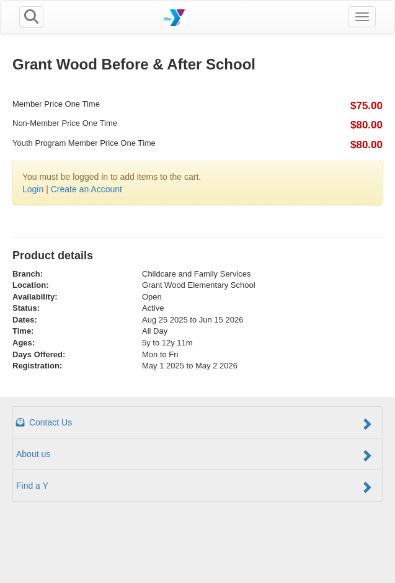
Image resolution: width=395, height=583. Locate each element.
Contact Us (194, 423)
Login (32, 189)
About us (194, 455)
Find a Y (194, 487)
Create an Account (86, 189)
